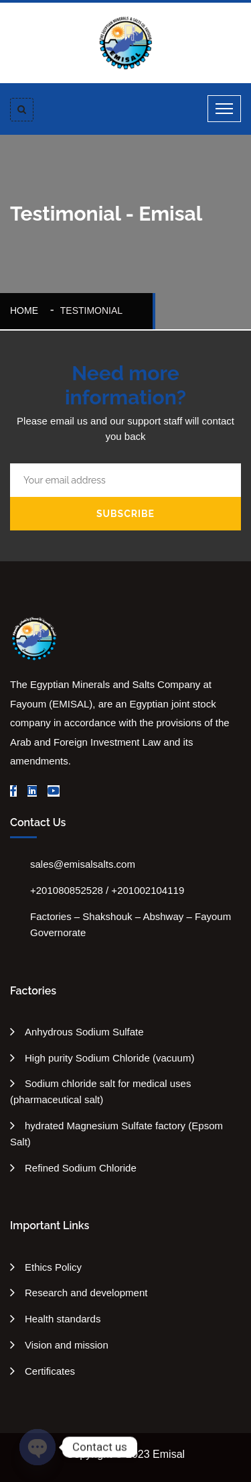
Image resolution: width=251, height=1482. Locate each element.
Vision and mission (66, 1345)
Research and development (86, 1292)
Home (27, 310)
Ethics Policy (53, 1267)
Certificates (50, 1371)
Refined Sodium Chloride (81, 1168)
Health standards (62, 1318)
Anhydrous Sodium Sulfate (84, 1031)
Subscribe (125, 513)
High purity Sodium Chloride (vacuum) (109, 1058)
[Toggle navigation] (224, 108)
